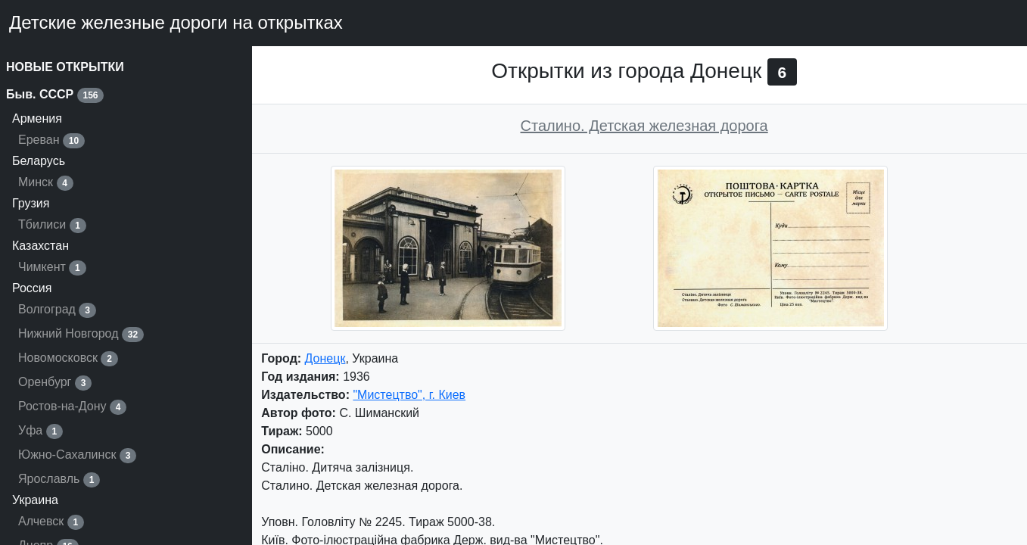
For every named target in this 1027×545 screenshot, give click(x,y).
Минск (45, 183)
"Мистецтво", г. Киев (409, 394)
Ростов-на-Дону (72, 407)
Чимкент (52, 268)
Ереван (51, 140)
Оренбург (55, 383)
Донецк (325, 358)
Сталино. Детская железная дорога (644, 125)
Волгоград (57, 310)
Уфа (40, 431)
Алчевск (51, 522)
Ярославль (59, 479)
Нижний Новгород (81, 334)
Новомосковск (68, 358)
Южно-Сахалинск (77, 455)
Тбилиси (52, 225)
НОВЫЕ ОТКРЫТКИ (65, 67)
